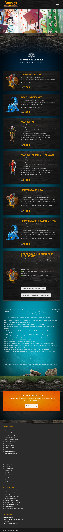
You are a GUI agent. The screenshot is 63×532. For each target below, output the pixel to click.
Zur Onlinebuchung (31, 406)
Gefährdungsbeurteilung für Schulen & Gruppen (36, 295)
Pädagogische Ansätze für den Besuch (34, 288)
